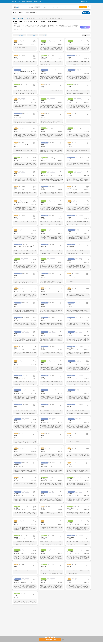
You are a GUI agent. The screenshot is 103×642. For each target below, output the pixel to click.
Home (13, 18)
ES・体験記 (20, 18)
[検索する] (88, 7)
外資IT (26, 18)
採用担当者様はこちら (84, 1)
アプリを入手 (86, 12)
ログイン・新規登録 (82, 7)
